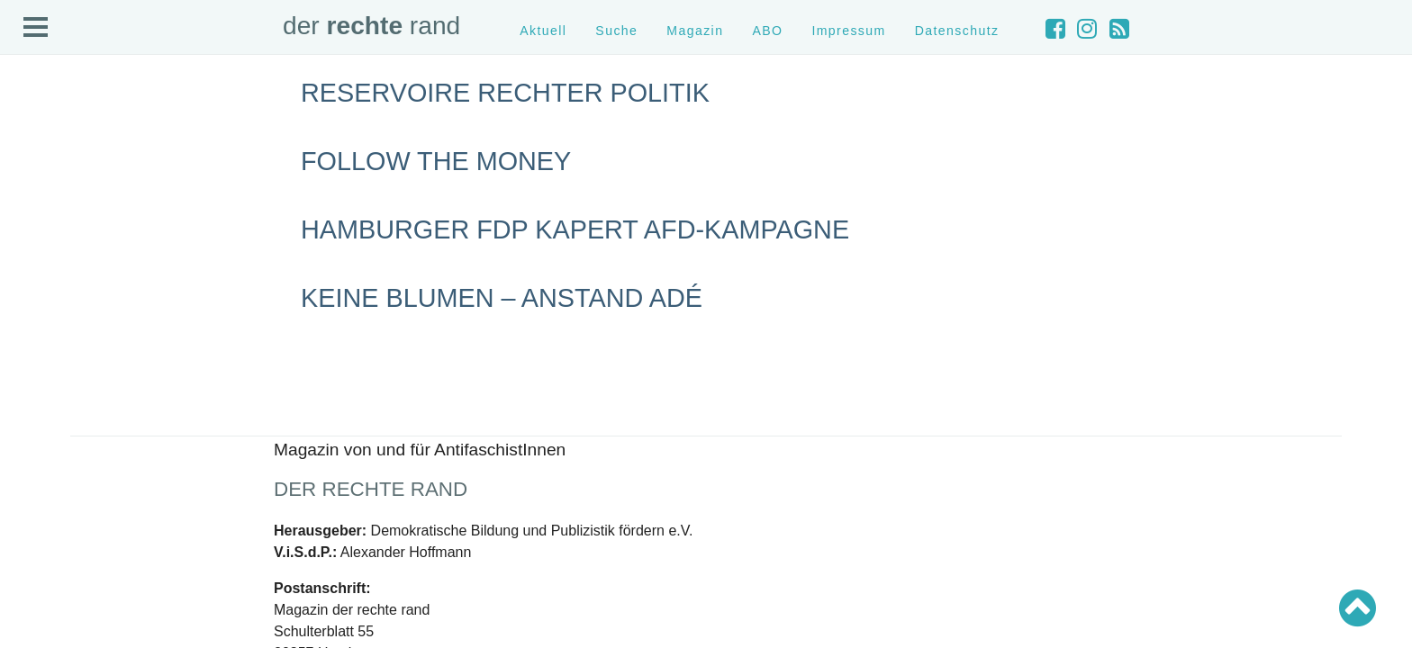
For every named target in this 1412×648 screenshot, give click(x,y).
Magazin (694, 30)
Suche (616, 30)
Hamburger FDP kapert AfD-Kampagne (575, 229)
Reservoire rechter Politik (505, 92)
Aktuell (543, 30)
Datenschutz (957, 30)
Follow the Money (436, 161)
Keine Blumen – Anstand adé (501, 298)
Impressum (848, 30)
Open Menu (36, 28)
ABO (767, 30)
